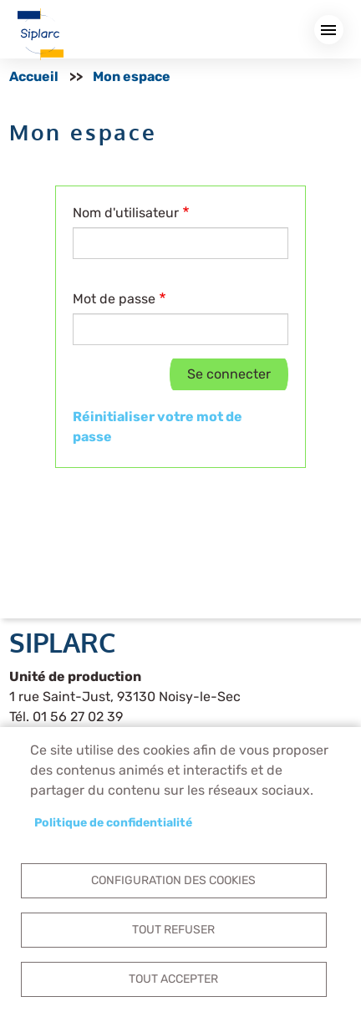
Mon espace (131, 76)
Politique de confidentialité (113, 822)
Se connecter (229, 374)
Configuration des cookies (173, 880)
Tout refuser (173, 929)
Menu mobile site (328, 29)
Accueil (33, 76)
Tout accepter (173, 978)
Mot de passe (114, 299)
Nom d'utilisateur (126, 213)
